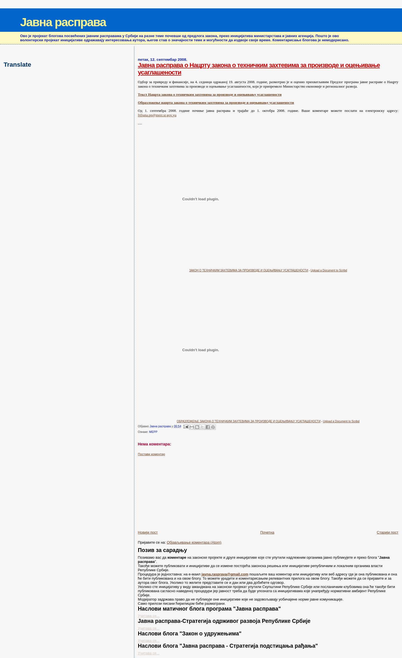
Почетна (267, 532)
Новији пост (148, 532)
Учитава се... (149, 616)
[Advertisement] (180, 491)
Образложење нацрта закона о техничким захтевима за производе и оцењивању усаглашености (216, 102)
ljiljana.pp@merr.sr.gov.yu (157, 115)
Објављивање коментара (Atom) (194, 542)
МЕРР (153, 431)
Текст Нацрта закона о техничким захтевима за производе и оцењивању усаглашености (210, 94)
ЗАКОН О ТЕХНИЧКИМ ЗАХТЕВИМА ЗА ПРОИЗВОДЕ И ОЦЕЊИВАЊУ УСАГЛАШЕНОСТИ (248, 270)
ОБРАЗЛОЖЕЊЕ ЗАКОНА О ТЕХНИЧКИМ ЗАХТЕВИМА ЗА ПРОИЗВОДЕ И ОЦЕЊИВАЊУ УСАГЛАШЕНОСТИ (248, 421)
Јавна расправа (63, 22)
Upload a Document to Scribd (328, 270)
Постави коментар (151, 454)
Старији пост (387, 532)
